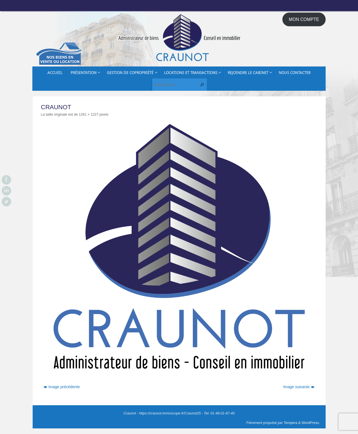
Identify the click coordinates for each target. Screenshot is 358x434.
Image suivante (298, 387)
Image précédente (62, 387)
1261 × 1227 (88, 114)
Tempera (290, 423)
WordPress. (311, 423)
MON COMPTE (304, 19)
